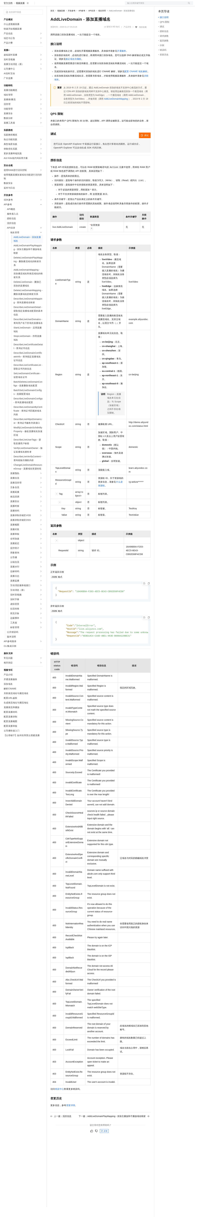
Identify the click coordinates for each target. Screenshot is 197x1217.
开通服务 (121, 61)
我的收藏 (143, 37)
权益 (60, 5)
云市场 (76, 5)
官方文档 (8, 13)
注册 (176, 5)
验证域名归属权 (73, 69)
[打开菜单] (5, 5)
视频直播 (20, 13)
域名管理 (102, 21)
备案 (162, 5)
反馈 (104, 1142)
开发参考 (71, 21)
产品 (40, 5)
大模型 (32, 5)
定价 (67, 5)
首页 (52, 21)
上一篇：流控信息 (60, 1127)
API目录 (91, 21)
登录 (188, 5)
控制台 (169, 5)
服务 (92, 5)
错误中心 (59, 1100)
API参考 (81, 21)
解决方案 (50, 5)
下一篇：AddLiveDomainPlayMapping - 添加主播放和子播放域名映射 (114, 1127)
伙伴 (84, 5)
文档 (155, 5)
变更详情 (70, 1116)
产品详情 (127, 37)
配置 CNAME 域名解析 (135, 81)
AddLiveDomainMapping (116, 109)
